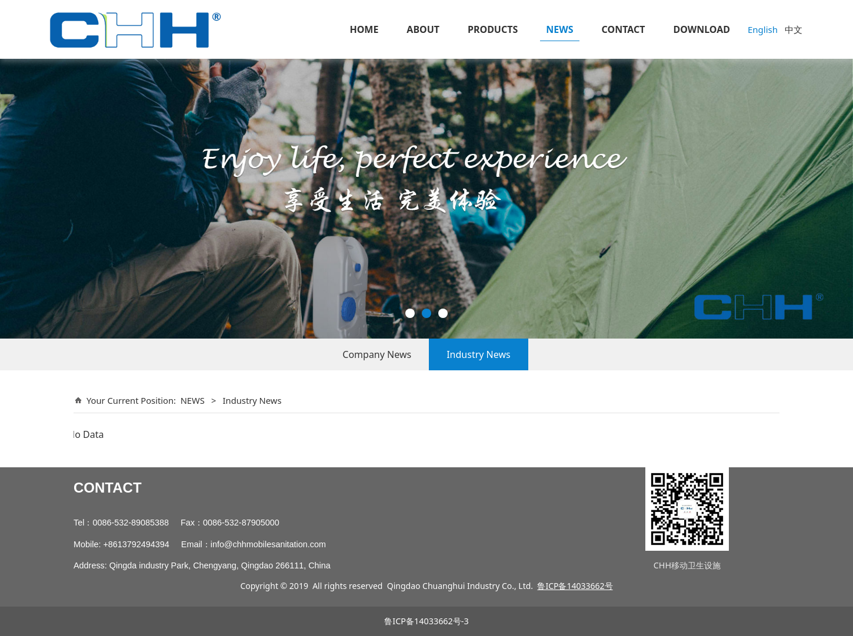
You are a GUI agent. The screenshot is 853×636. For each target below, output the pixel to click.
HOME (363, 29)
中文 (793, 29)
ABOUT (422, 29)
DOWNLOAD (702, 29)
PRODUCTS (493, 29)
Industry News (479, 354)
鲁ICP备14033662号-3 (426, 621)
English (763, 29)
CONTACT (623, 29)
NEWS (559, 29)
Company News (376, 354)
